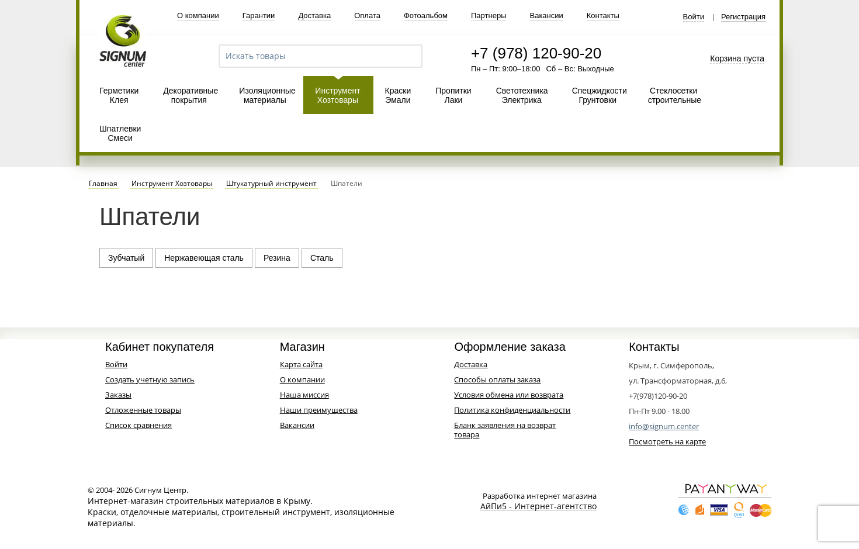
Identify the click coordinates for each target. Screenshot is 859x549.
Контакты (603, 15)
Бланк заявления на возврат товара (505, 430)
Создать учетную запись (150, 379)
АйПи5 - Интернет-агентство (538, 506)
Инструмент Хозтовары (337, 95)
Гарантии (259, 15)
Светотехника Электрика (522, 95)
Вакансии (546, 15)
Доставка (314, 15)
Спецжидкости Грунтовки (599, 95)
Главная (103, 183)
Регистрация (743, 17)
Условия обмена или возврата (508, 394)
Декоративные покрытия (190, 95)
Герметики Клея (118, 95)
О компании (198, 15)
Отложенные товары (143, 410)
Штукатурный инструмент (271, 183)
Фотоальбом (426, 15)
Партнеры (488, 15)
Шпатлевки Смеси (120, 133)
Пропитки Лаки (453, 95)
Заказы (118, 394)
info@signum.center (664, 426)
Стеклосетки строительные (674, 95)
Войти (693, 17)
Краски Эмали (398, 95)
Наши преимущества (319, 410)
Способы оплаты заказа (497, 379)
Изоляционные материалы (267, 95)
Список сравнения (138, 425)
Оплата (367, 15)
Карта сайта (301, 364)
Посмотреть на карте (667, 441)
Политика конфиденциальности (512, 410)
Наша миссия (304, 394)
